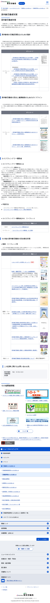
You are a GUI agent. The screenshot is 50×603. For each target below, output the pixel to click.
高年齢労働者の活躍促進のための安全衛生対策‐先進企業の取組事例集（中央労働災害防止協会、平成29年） (25, 300)
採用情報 (25, 528)
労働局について (25, 572)
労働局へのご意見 (25, 549)
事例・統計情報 (25, 563)
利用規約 (5, 589)
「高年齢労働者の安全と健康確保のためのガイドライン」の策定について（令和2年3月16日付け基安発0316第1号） (25, 120)
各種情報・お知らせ (25, 533)
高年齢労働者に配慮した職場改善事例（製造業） (25, 350)
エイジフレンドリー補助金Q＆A (20, 227)
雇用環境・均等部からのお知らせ (11, 491)
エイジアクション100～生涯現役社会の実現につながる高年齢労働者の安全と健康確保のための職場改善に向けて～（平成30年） (25, 287)
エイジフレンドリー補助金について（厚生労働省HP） (18, 209)
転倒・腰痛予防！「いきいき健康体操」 (24, 271)
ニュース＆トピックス (25, 554)
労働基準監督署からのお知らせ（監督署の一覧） (16, 513)
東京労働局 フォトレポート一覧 (11, 504)
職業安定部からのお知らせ (9, 487)
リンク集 (5, 587)
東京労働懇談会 (6, 508)
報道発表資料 (6, 453)
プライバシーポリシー (33, 587)
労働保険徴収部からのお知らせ (10, 470)
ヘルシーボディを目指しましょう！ (21, 262)
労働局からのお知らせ (9, 466)
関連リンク (25, 523)
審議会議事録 (5, 479)
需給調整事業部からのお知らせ (10, 496)
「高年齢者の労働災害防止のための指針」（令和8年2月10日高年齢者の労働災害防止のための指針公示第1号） (25, 59)
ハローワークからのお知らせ (11, 517)
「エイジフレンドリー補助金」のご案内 (22, 230)
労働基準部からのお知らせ (9, 474)
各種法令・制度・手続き (25, 559)
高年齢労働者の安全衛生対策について (23, 358)
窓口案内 (25, 567)
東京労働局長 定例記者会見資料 (11, 500)
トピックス (6, 457)
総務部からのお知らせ (8, 483)
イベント (5, 461)
